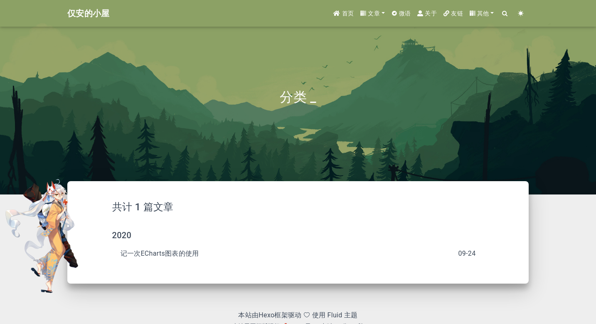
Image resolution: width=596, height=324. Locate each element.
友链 (453, 13)
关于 (427, 13)
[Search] (505, 13)
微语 (401, 13)
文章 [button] (370, 13)
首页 (343, 13)
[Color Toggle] (521, 13)
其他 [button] (479, 13)
